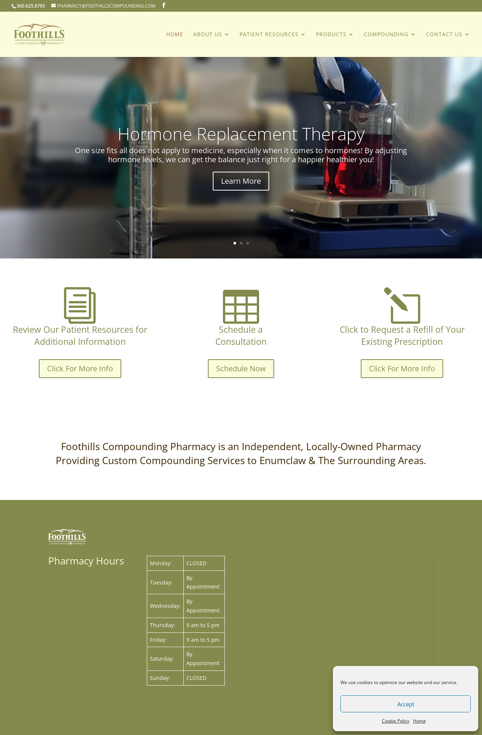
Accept (405, 704)
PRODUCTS (331, 35)
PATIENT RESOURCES (269, 35)
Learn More (241, 191)
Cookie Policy (395, 721)
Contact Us (444, 35)
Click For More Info (80, 368)
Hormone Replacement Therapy (241, 143)
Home (419, 721)
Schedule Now (241, 368)
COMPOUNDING (386, 35)
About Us (207, 35)
